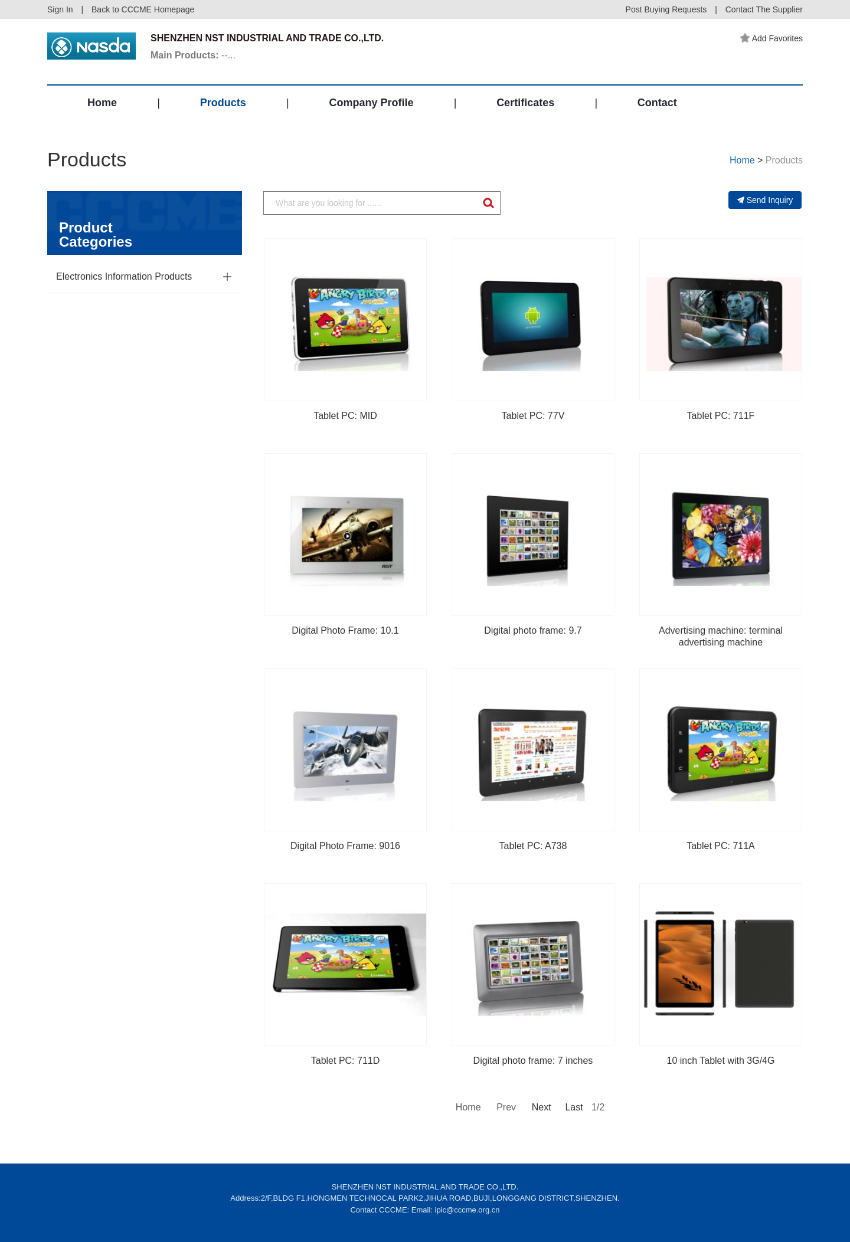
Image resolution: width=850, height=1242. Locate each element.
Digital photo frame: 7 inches (533, 1061)
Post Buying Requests (666, 9)
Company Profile (371, 103)
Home (102, 103)
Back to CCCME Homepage (142, 9)
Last (574, 1107)
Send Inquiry (765, 200)
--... (193, 55)
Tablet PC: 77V (533, 416)
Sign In (60, 9)
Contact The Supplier (764, 9)
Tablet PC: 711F (721, 416)
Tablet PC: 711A (720, 846)
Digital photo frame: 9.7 (532, 630)
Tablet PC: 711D (345, 1061)
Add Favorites (771, 38)
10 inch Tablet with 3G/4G (721, 1061)
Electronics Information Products (124, 276)
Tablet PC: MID (345, 416)
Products (223, 103)
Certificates (525, 103)
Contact (657, 103)
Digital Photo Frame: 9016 (345, 846)
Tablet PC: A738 (533, 846)
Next (541, 1107)
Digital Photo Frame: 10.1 (345, 630)
